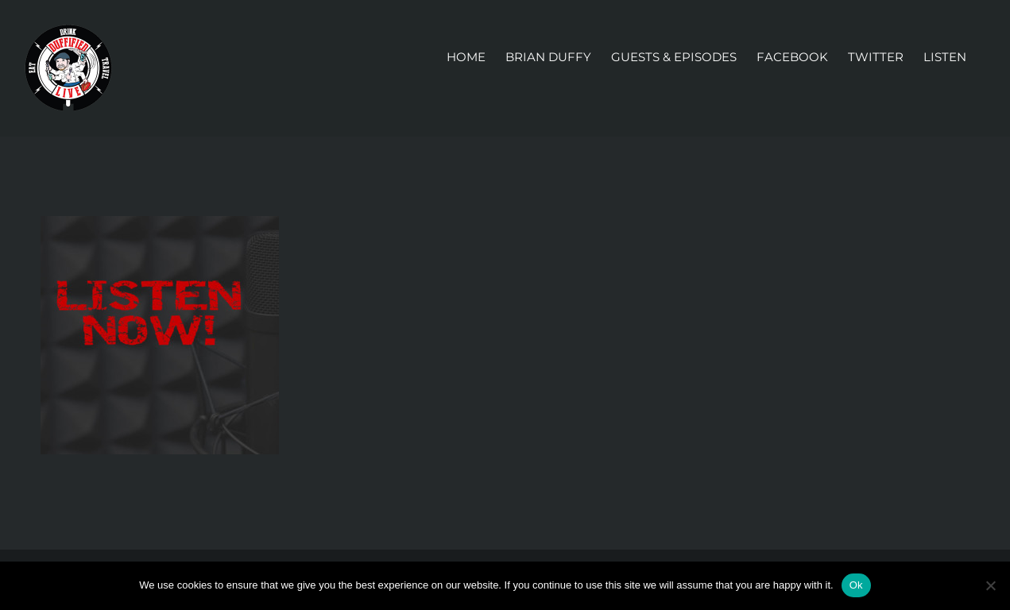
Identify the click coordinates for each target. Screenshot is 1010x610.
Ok (856, 585)
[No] (990, 585)
